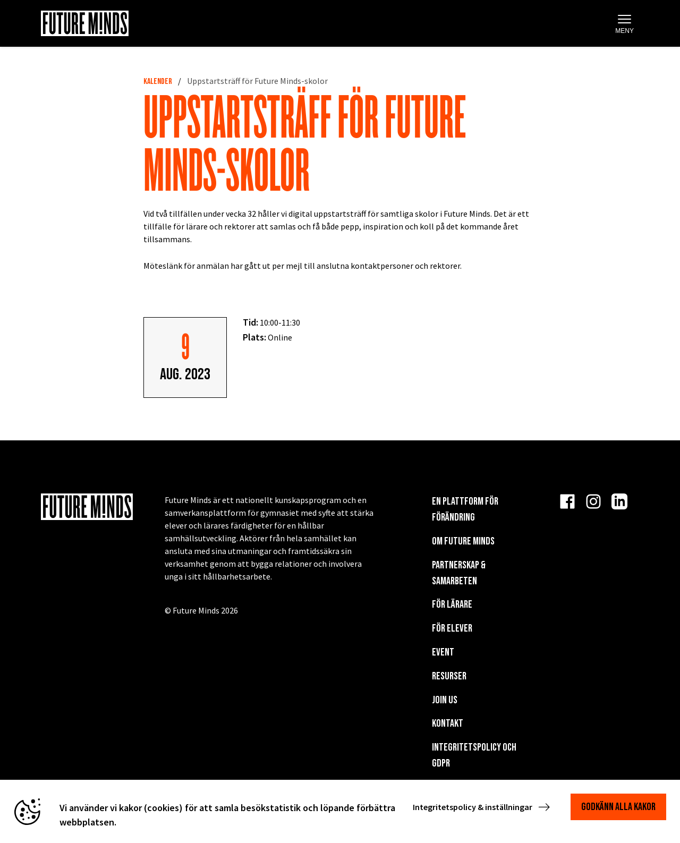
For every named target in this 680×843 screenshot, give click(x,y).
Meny (624, 24)
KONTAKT (447, 723)
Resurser (449, 676)
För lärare (452, 604)
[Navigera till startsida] (85, 23)
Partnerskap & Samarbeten (459, 573)
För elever (452, 628)
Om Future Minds (463, 541)
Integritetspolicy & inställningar (482, 807)
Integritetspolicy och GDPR (474, 755)
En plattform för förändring (465, 509)
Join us (444, 700)
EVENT (443, 652)
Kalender (157, 81)
